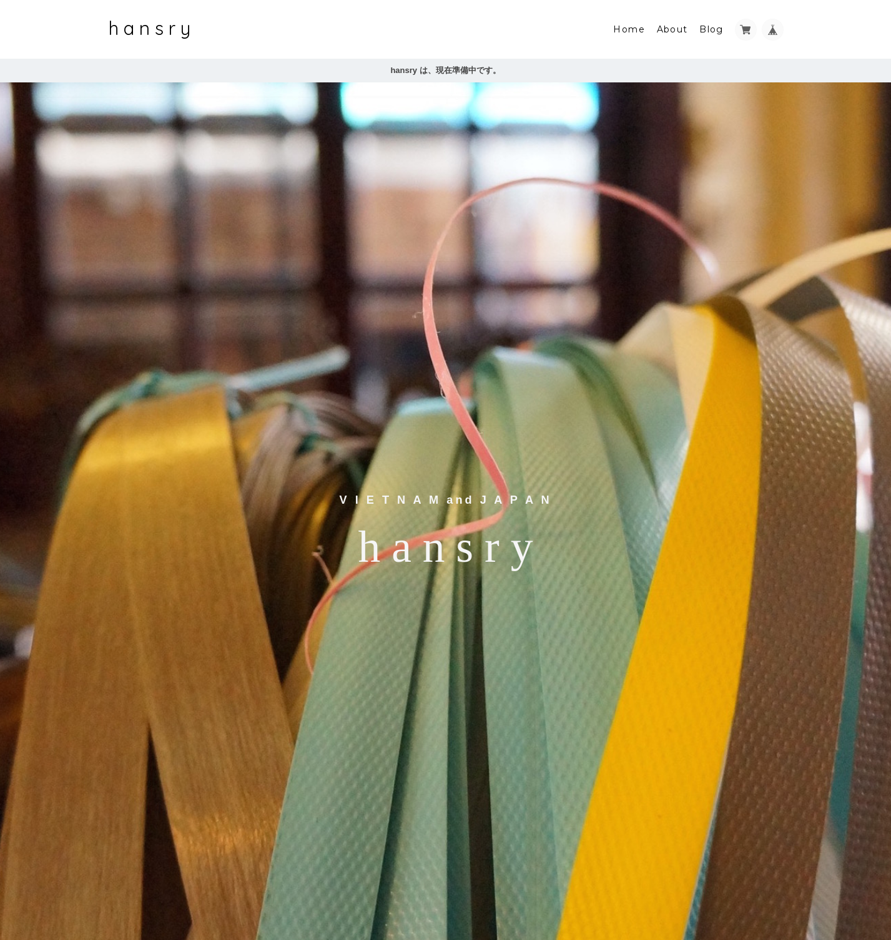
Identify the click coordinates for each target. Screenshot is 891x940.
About (672, 29)
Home (629, 29)
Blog (711, 29)
